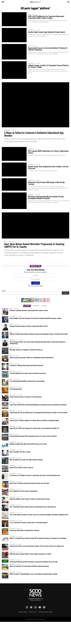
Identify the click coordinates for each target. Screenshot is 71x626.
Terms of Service (22, 616)
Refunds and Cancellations (46, 616)
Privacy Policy (33, 616)
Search (4, 295)
